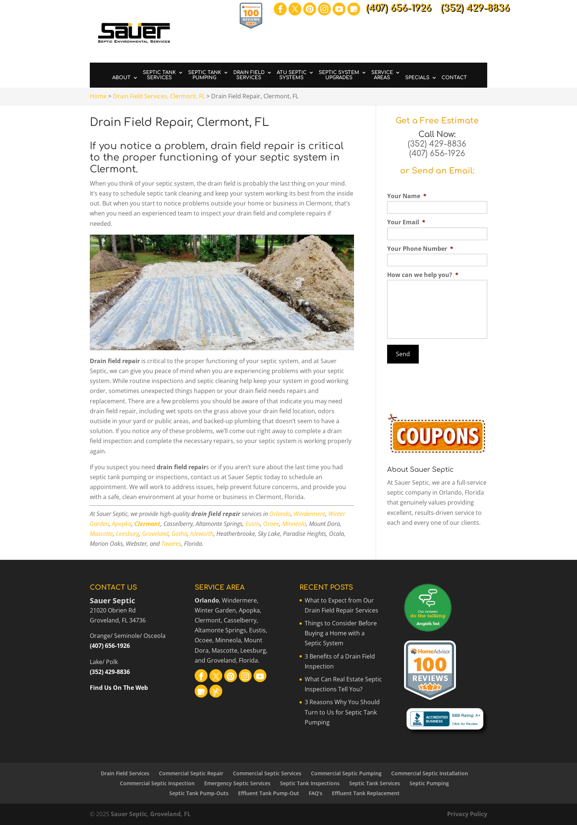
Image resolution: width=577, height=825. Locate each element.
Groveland (155, 534)
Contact (454, 77)
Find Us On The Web (119, 688)
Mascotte (101, 534)
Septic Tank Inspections (310, 783)
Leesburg (127, 534)
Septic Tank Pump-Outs (199, 793)
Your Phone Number (420, 249)
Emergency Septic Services (237, 783)
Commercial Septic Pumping (346, 773)
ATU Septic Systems (292, 75)
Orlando (280, 514)
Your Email (406, 222)
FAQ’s (315, 793)
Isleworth (201, 534)
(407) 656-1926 (437, 153)
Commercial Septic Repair (191, 773)
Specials (417, 77)
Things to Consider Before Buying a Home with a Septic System (341, 633)
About (121, 77)
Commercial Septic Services (267, 773)
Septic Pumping (429, 783)
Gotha (179, 534)
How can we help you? (423, 275)
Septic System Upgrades (339, 75)
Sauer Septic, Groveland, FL (151, 814)
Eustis (252, 524)
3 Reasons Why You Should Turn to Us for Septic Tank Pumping (342, 712)
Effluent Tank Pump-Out (268, 793)
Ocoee (271, 524)
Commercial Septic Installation (429, 773)
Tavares (171, 544)
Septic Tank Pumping (204, 75)
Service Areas (382, 75)
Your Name (406, 196)
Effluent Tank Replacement (366, 793)
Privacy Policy (467, 814)
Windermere (309, 514)
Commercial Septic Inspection (157, 783)
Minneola (294, 524)
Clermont (147, 524)
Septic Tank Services (159, 75)
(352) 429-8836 (437, 144)
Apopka (121, 524)
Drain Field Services (249, 75)
